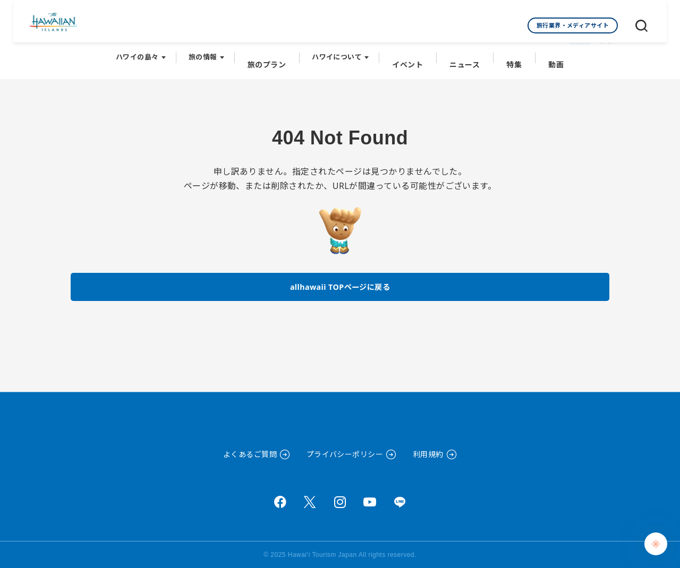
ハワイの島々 (144, 53)
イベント (409, 53)
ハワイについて (341, 53)
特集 (510, 53)
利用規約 (428, 454)
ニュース (463, 53)
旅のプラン (272, 53)
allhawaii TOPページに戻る (340, 278)
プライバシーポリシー (345, 454)
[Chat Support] (655, 543)
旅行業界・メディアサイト (573, 25)
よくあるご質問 (250, 454)
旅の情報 (210, 53)
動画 (550, 53)
